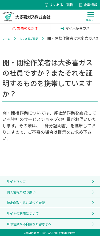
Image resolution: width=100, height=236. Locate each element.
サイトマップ (16, 181)
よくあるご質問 (28, 38)
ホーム (6, 38)
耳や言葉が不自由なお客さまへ (29, 224)
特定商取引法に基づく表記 (26, 202)
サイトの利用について (23, 213)
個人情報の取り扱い (21, 192)
